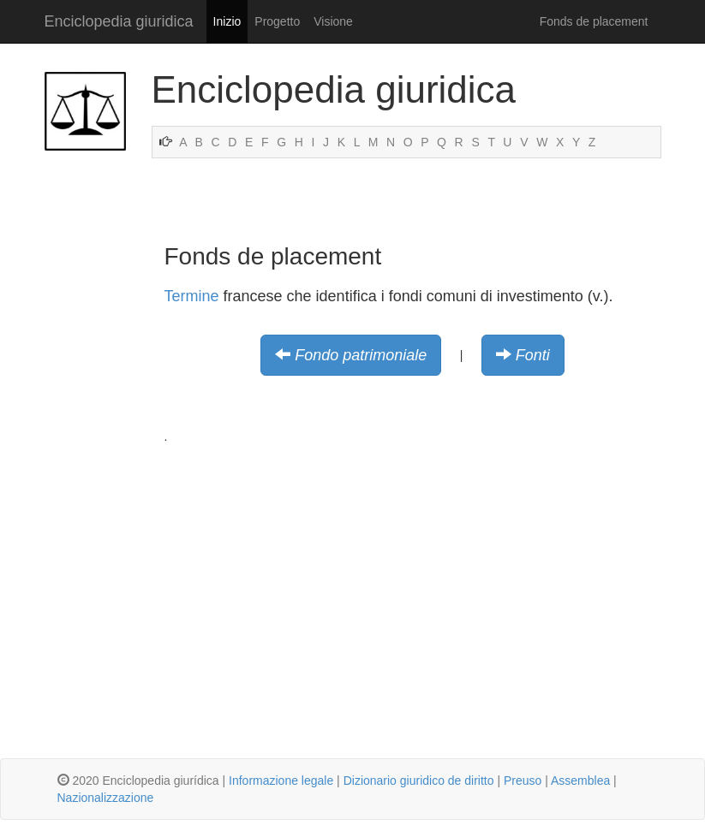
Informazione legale (281, 780)
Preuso (522, 780)
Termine (191, 296)
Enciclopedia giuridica (119, 21)
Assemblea (580, 780)
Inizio (227, 21)
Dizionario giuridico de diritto (419, 780)
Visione (333, 21)
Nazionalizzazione (105, 797)
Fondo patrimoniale (361, 355)
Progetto (277, 21)
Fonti (533, 355)
